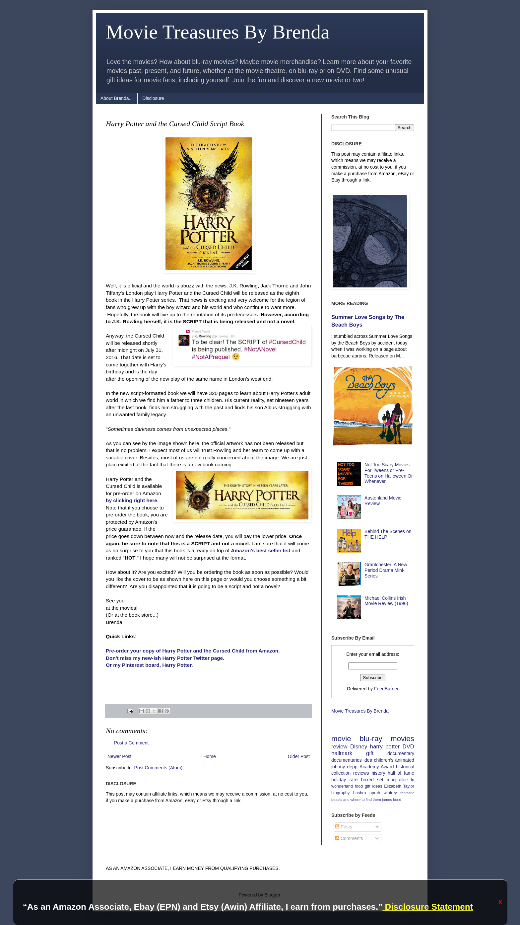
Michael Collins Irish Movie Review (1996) (386, 600)
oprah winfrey (383, 793)
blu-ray (370, 738)
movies (402, 738)
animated (404, 760)
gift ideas (373, 786)
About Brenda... (116, 98)
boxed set (372, 779)
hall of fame (401, 773)
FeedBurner (386, 688)
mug (391, 779)
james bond (391, 800)
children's (384, 760)
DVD (408, 746)
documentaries (346, 760)
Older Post (299, 756)
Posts (343, 826)
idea (367, 760)
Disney (358, 746)
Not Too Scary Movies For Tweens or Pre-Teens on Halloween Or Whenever (388, 473)
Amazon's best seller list (260, 550)
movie (341, 738)
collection (341, 773)
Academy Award (376, 766)
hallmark (341, 753)
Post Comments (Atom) (158, 767)
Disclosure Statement (427, 907)
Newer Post (119, 756)
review (339, 746)
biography (340, 793)
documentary (400, 753)
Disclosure (153, 98)
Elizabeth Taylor (399, 786)
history (378, 773)
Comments (349, 838)
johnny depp (344, 766)
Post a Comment (131, 742)
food (359, 786)
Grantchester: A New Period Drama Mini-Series (385, 570)
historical (405, 766)
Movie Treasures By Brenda (218, 32)
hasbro (359, 793)
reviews (361, 773)
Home (209, 756)
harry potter (385, 746)
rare (354, 779)
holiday (338, 779)
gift (369, 753)
